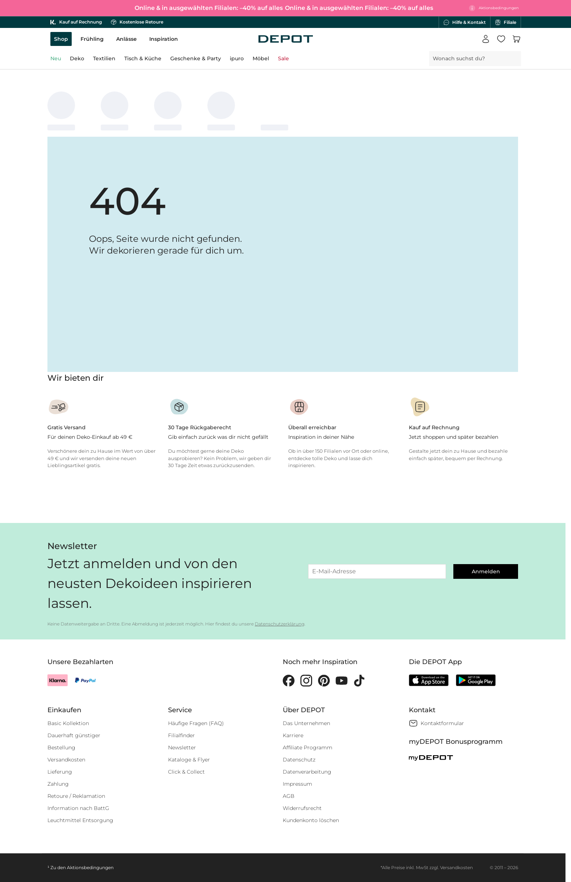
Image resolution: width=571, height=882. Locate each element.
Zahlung (58, 784)
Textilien (104, 58)
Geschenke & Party (195, 58)
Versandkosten (66, 759)
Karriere (293, 735)
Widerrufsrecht (302, 808)
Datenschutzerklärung (279, 624)
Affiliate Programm (307, 747)
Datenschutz (299, 759)
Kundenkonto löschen (311, 820)
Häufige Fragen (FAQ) (196, 723)
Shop (61, 39)
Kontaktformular (442, 723)
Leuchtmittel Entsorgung (80, 820)
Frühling (92, 39)
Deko (77, 58)
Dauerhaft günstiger (73, 735)
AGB (289, 796)
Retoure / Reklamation (76, 796)
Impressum (297, 784)
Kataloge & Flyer (189, 759)
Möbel (261, 58)
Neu (55, 58)
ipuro (237, 58)
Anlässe (126, 39)
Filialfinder (181, 735)
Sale (283, 58)
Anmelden (486, 571)
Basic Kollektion (68, 723)
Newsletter (182, 747)
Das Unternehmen (306, 723)
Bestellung (61, 747)
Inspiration (163, 39)
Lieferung (59, 771)
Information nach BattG (78, 808)
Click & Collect (186, 771)
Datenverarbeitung (307, 771)
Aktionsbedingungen (90, 867)
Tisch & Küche (142, 58)
